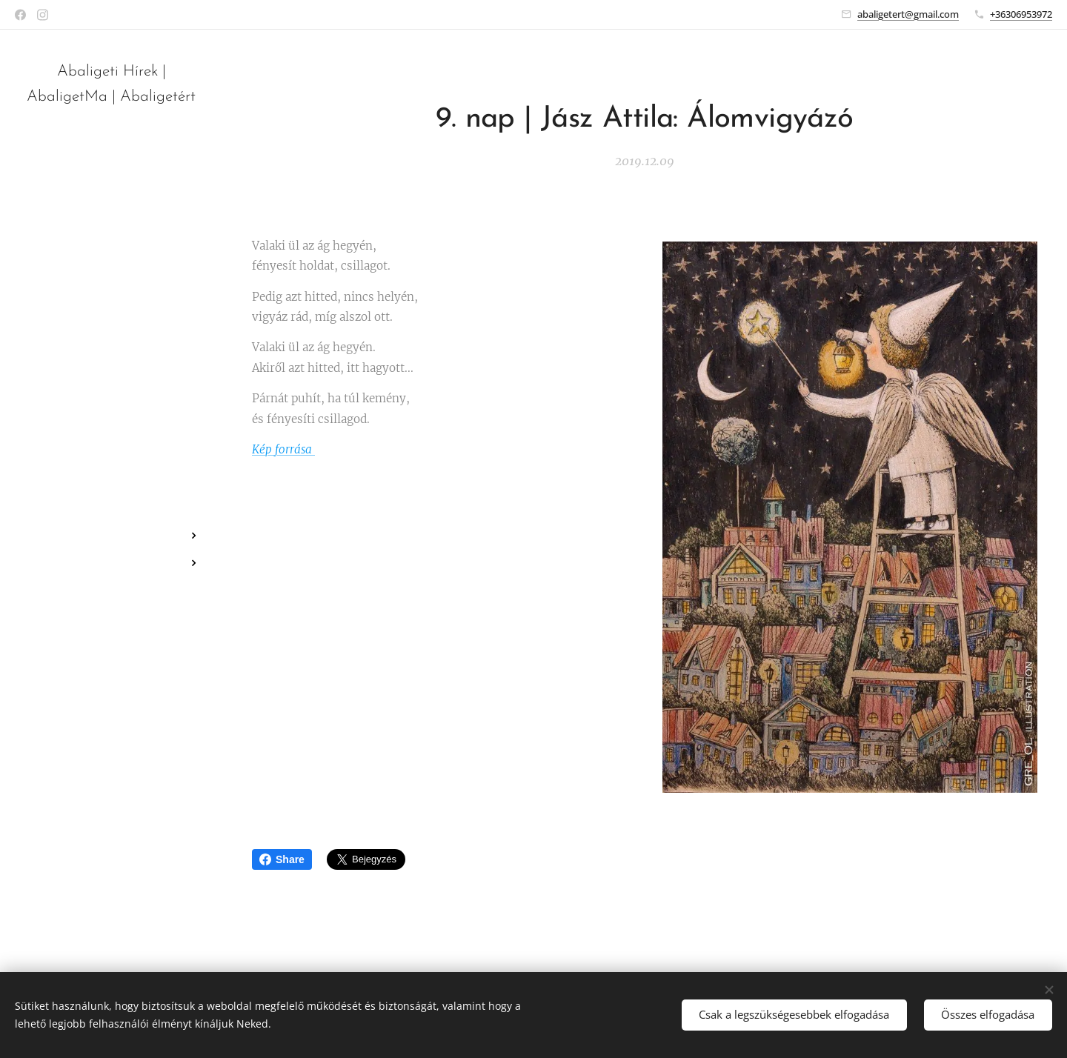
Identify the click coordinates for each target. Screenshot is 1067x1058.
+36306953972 (1021, 14)
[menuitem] (111, 491)
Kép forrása (283, 449)
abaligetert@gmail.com (908, 14)
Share (282, 859)
